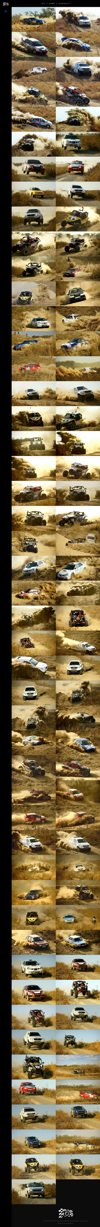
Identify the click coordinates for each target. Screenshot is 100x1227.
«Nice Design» (84, 1221)
